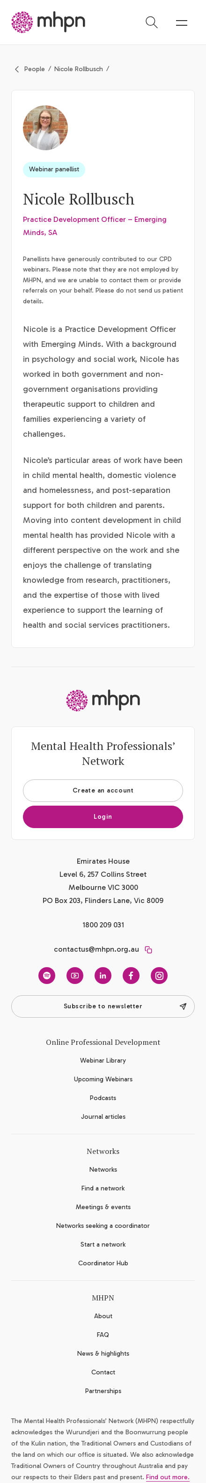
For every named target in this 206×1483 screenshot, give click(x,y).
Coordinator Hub (103, 1263)
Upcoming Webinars (103, 1079)
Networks (103, 1170)
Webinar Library (103, 1061)
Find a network (103, 1188)
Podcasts (103, 1098)
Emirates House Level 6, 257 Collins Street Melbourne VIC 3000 (103, 874)
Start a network (103, 1244)
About (103, 1316)
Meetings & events (103, 1207)
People (34, 69)
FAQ (103, 1335)
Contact (103, 1372)
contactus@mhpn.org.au (96, 949)
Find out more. (168, 1477)
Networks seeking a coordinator (103, 1226)
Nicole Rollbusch (78, 69)
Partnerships (103, 1391)
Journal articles (103, 1117)
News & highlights (103, 1354)
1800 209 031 (103, 924)
